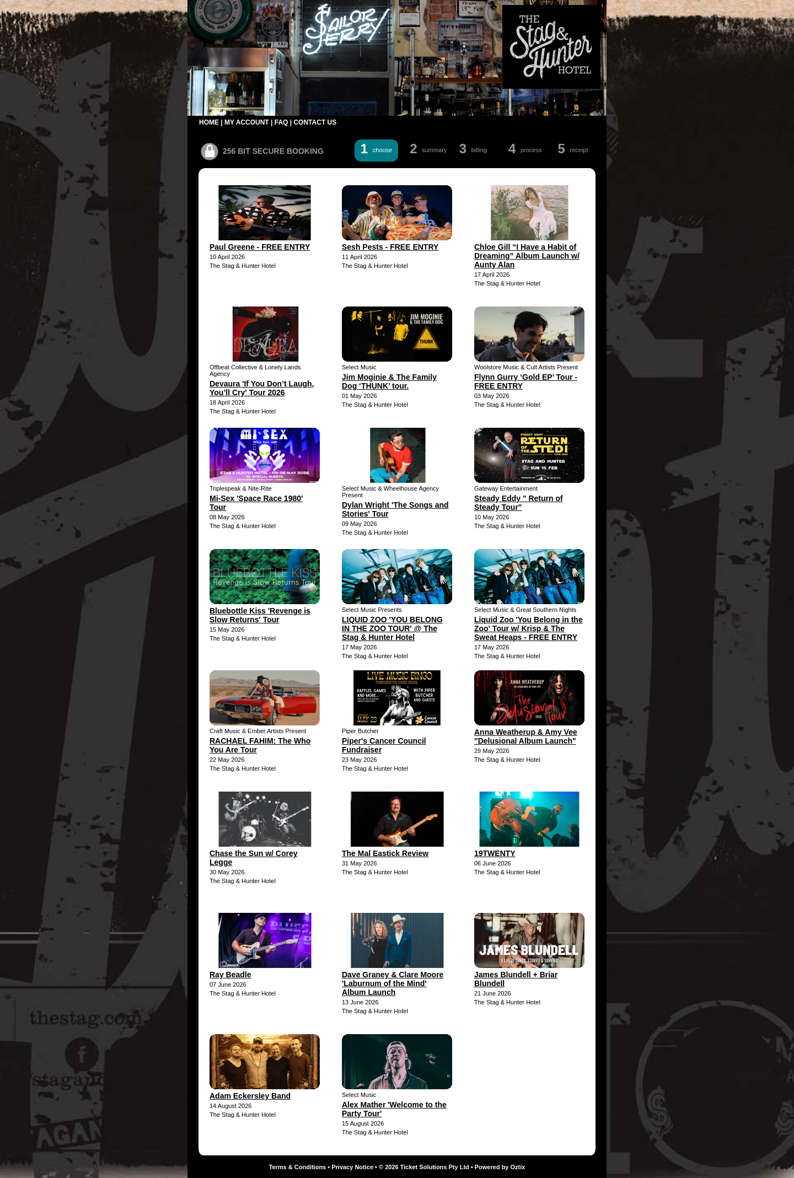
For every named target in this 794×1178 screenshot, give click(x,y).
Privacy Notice (352, 1167)
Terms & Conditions (297, 1167)
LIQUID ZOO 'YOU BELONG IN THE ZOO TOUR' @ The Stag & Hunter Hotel (392, 628)
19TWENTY (495, 853)
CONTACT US (314, 122)
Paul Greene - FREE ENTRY (260, 247)
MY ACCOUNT (246, 122)
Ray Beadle (230, 974)
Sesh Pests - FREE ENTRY (390, 247)
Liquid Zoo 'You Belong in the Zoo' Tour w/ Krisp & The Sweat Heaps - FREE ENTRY (528, 628)
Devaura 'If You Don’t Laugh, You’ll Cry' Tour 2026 (262, 388)
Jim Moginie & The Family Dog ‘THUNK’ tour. (389, 381)
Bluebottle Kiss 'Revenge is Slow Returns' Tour (260, 615)
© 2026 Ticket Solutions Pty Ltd (424, 1167)
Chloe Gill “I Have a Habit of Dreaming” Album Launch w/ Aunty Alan (527, 256)
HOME (209, 122)
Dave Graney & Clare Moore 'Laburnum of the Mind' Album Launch (392, 983)
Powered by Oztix (500, 1167)
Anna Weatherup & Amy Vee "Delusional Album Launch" (525, 736)
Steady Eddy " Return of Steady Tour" (518, 503)
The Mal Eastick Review (385, 853)
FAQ (281, 122)
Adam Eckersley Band (250, 1095)
